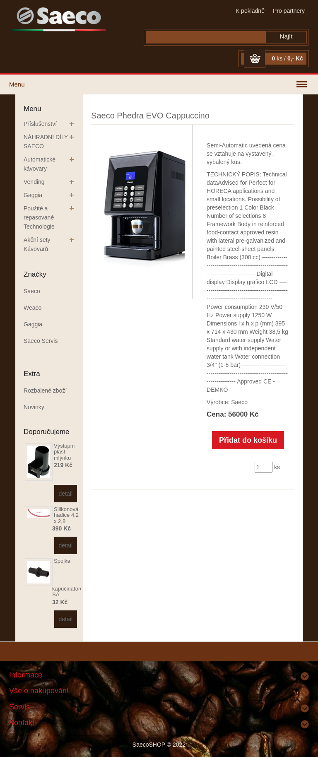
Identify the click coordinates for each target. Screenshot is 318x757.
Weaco (32, 307)
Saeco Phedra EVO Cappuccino (150, 115)
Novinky (34, 407)
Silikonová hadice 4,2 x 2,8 (66, 515)
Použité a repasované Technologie (39, 217)
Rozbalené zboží (45, 390)
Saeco (32, 291)
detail (65, 493)
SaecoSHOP (148, 744)
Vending (34, 181)
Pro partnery (289, 10)
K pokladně (250, 10)
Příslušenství (40, 124)
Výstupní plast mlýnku (64, 452)
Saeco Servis (41, 341)
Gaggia (33, 195)
